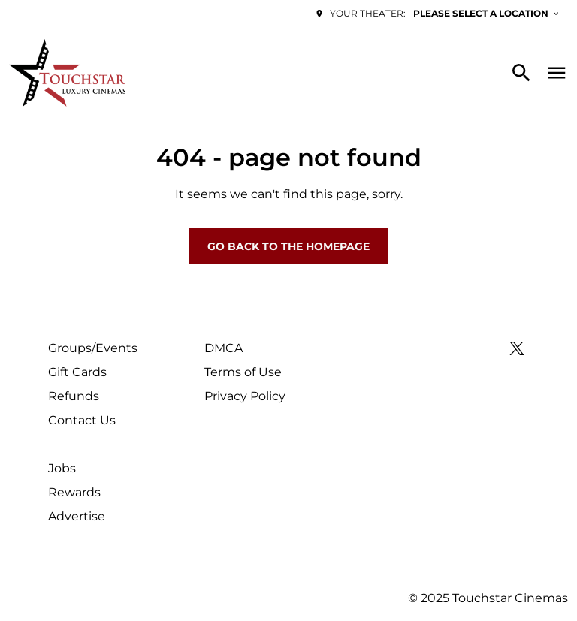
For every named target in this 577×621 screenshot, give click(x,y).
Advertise (76, 516)
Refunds (73, 396)
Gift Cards (77, 372)
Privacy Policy (244, 396)
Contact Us (82, 420)
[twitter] (517, 348)
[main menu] (556, 73)
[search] (521, 73)
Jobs (62, 468)
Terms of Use (243, 372)
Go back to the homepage (288, 246)
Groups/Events (92, 348)
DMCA (223, 348)
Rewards (74, 492)
